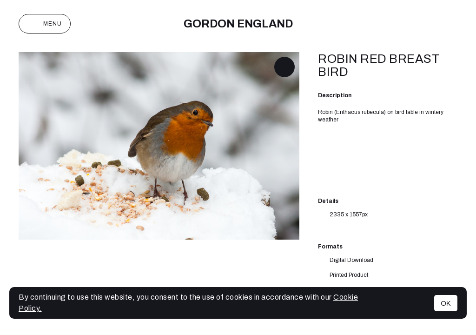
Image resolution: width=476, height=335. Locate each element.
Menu (44, 23)
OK (446, 303)
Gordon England (238, 24)
